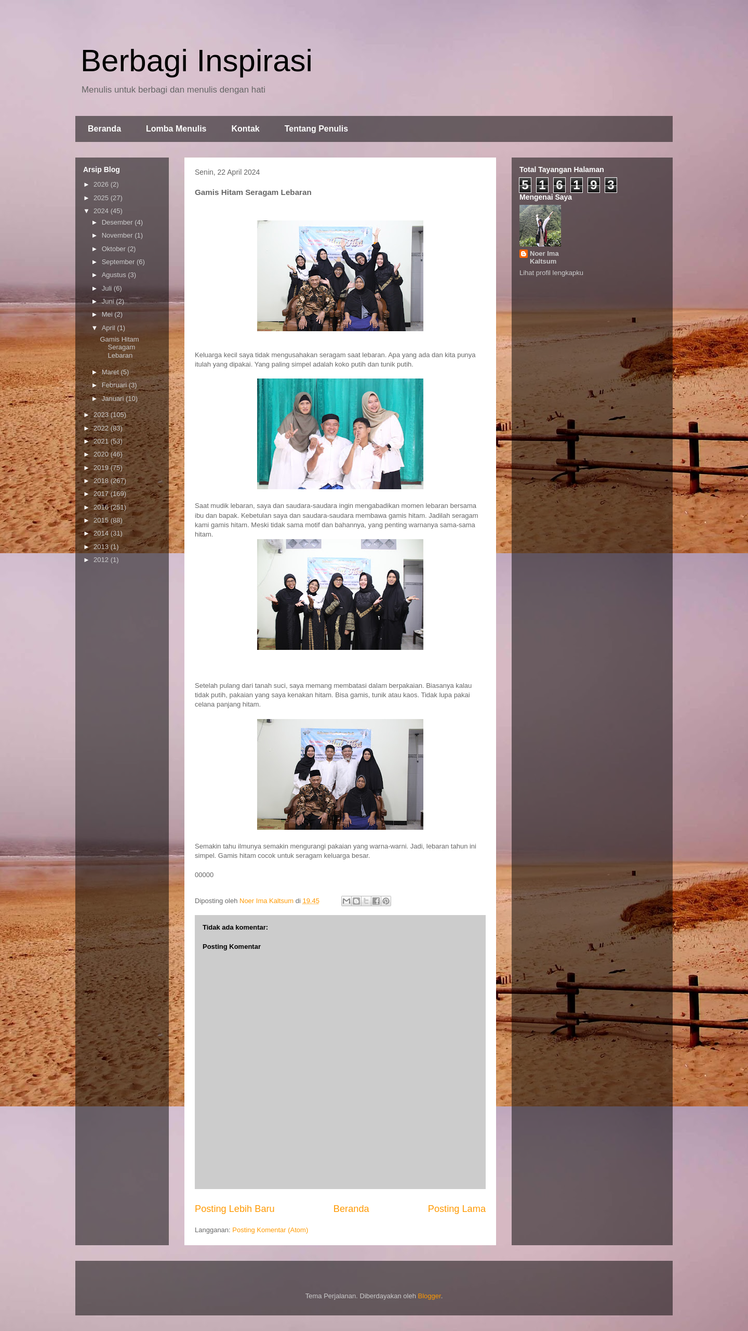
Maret (111, 372)
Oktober (115, 249)
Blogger (429, 1296)
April (109, 328)
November (118, 235)
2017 (102, 494)
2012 (102, 560)
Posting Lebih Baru (235, 1209)
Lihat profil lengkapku (551, 273)
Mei (108, 314)
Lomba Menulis (176, 128)
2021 (102, 441)
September (119, 262)
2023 (102, 415)
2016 (102, 507)
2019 (102, 468)
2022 (102, 428)
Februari (115, 385)
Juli (108, 288)
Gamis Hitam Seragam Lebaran (119, 347)
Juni (109, 301)
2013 (102, 547)
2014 (102, 533)
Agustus (115, 275)
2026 (102, 184)
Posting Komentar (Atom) (270, 1230)
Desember (118, 222)
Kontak (245, 128)
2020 (102, 454)
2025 (102, 198)
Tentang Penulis (316, 128)
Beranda (104, 128)
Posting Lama (457, 1209)
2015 (102, 520)
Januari (114, 398)
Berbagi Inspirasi (197, 60)
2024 (102, 211)
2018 (102, 481)
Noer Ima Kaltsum (544, 257)
